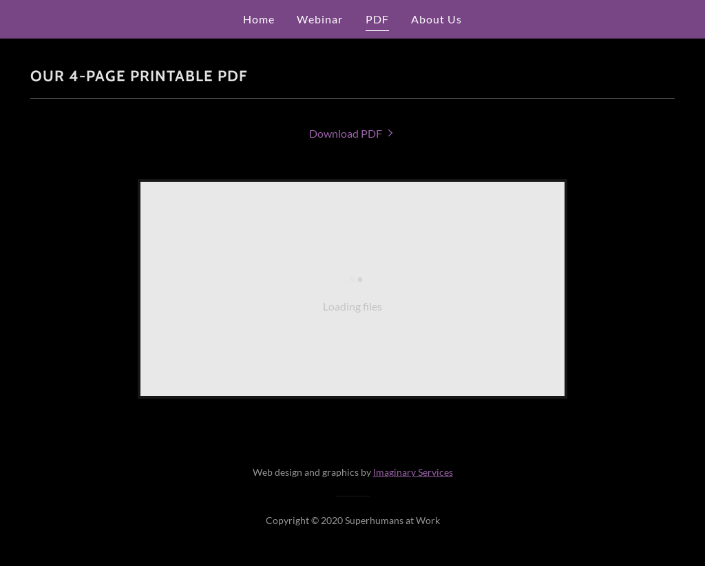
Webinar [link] (320, 18)
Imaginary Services (413, 472)
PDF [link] (377, 18)
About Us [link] (436, 18)
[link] (352, 133)
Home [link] (259, 18)
